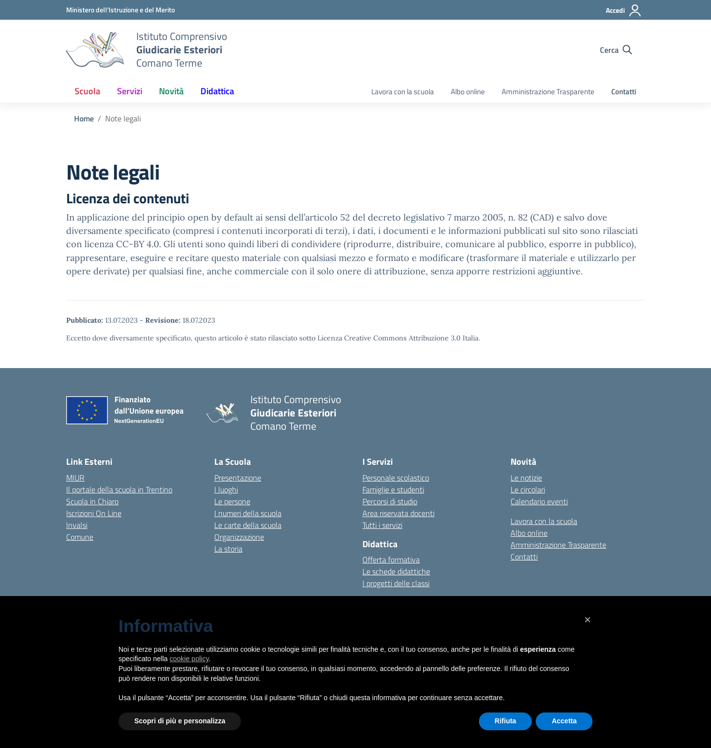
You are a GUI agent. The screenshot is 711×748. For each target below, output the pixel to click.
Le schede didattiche (396, 571)
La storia (228, 549)
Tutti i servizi (382, 525)
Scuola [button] (87, 91)
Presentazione (237, 478)
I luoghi (226, 489)
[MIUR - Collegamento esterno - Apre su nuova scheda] (120, 9)
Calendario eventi (539, 501)
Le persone (232, 501)
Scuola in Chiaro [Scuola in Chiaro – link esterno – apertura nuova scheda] (92, 501)
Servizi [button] (129, 91)
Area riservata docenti (398, 513)
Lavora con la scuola (402, 91)
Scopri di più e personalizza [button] (179, 721)
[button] (587, 620)
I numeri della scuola (247, 513)
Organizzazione (239, 537)
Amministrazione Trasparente (548, 91)
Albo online (468, 91)
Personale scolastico (395, 478)
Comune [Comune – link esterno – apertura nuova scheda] (79, 537)
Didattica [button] (217, 91)
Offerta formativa (391, 559)
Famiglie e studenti (393, 489)
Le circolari (528, 489)
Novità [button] (171, 91)
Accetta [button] (564, 721)
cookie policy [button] (189, 659)
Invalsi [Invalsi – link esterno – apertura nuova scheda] (76, 525)
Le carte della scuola (247, 525)
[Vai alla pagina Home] (84, 118)
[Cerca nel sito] (616, 49)
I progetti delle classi (396, 583)
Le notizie (526, 478)
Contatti (623, 91)
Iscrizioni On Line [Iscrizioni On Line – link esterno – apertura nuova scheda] (93, 513)
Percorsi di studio (389, 501)
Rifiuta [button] (505, 721)
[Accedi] (624, 10)
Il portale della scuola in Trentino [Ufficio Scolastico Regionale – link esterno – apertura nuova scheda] (119, 489)
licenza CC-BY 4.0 (121, 244)
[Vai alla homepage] (95, 50)
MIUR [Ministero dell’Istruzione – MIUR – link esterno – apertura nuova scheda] (75, 478)
